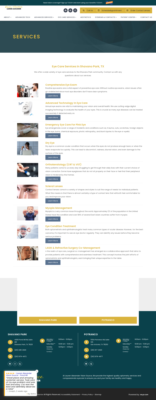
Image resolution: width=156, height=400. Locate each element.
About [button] (7, 17)
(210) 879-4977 (97, 356)
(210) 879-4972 (20, 356)
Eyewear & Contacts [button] (106, 17)
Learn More (53, 96)
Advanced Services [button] (44, 17)
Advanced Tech (22, 17)
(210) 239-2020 (20, 350)
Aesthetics (85, 17)
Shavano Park (48, 320)
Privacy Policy (87, 394)
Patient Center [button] (128, 17)
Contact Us (146, 17)
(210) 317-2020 (96, 350)
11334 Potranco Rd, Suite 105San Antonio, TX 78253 (100, 342)
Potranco (108, 320)
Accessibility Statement (70, 394)
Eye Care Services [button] (67, 17)
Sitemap (98, 394)
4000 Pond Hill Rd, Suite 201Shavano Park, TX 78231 (23, 342)
